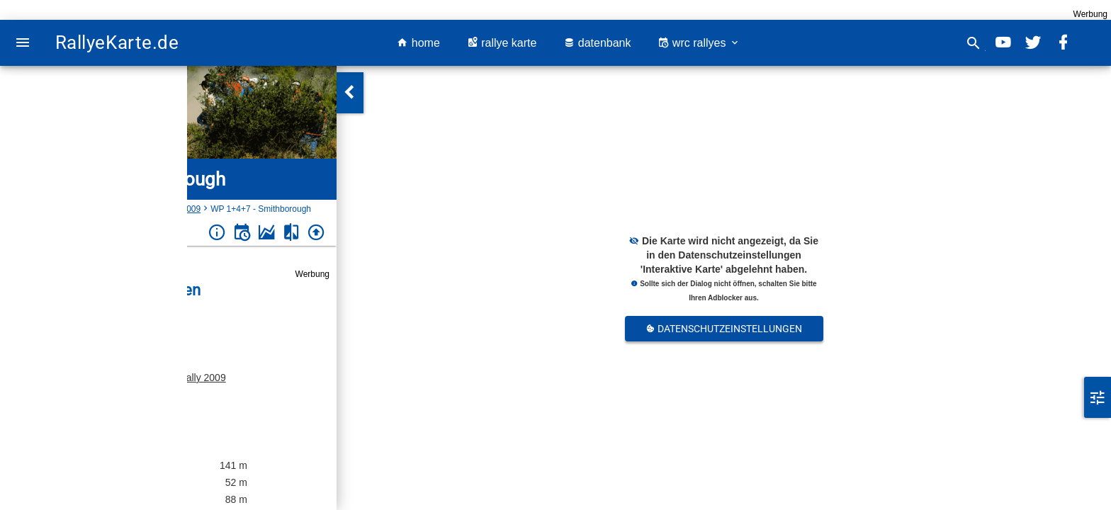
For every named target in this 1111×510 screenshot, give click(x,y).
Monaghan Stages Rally (126, 209)
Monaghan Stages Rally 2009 (161, 377)
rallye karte (502, 43)
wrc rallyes (699, 43)
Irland (61, 209)
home (418, 43)
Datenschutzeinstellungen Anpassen (723, 332)
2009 (191, 209)
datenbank (597, 43)
